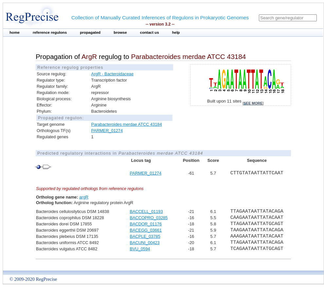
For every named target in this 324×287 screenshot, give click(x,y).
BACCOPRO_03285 (149, 217)
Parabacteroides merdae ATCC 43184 (126, 124)
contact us (149, 32)
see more (252, 103)
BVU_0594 (140, 248)
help (176, 32)
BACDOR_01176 (146, 223)
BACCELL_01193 (146, 211)
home (14, 32)
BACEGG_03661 (146, 230)
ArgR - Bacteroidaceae (112, 73)
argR (83, 197)
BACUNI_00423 (145, 242)
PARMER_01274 (107, 130)
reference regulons (50, 32)
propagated (90, 32)
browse (120, 32)
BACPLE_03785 (145, 236)
